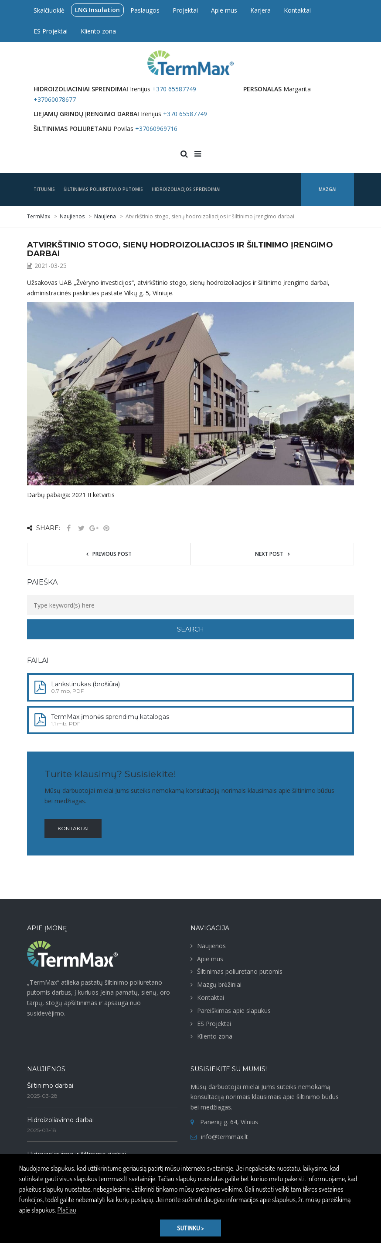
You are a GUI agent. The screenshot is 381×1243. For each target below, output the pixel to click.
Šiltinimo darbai (50, 1085)
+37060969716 (156, 128)
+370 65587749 (174, 89)
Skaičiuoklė (49, 10)
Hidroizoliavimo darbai (60, 1120)
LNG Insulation (97, 10)
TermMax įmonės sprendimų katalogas (110, 717)
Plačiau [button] (67, 1210)
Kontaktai (297, 10)
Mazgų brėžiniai (219, 984)
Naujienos (211, 946)
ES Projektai (51, 31)
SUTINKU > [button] (190, 1228)
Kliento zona (98, 31)
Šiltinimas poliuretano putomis (239, 971)
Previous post (112, 554)
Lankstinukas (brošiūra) (85, 684)
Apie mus (224, 10)
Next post (269, 554)
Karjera (260, 10)
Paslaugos (145, 10)
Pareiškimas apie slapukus (234, 1010)
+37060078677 (55, 99)
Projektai (185, 10)
